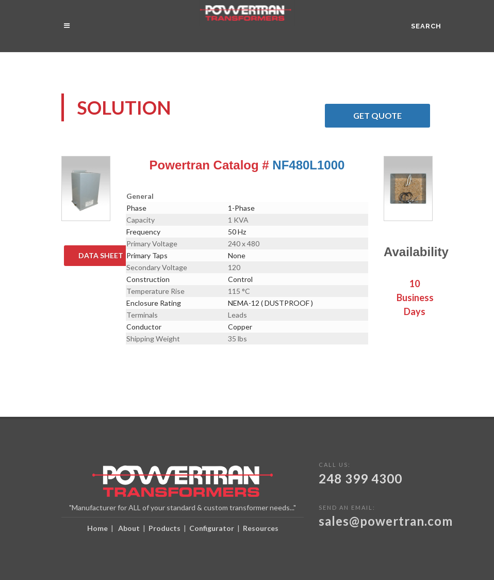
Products (164, 528)
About (129, 528)
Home (97, 528)
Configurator (211, 528)
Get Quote (391, 116)
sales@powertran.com (386, 520)
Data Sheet (108, 255)
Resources (260, 528)
